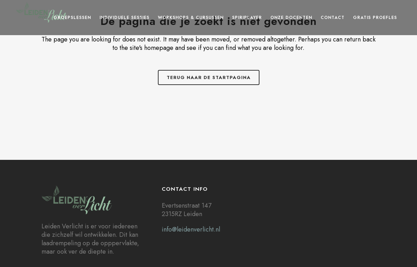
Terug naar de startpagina (209, 77)
